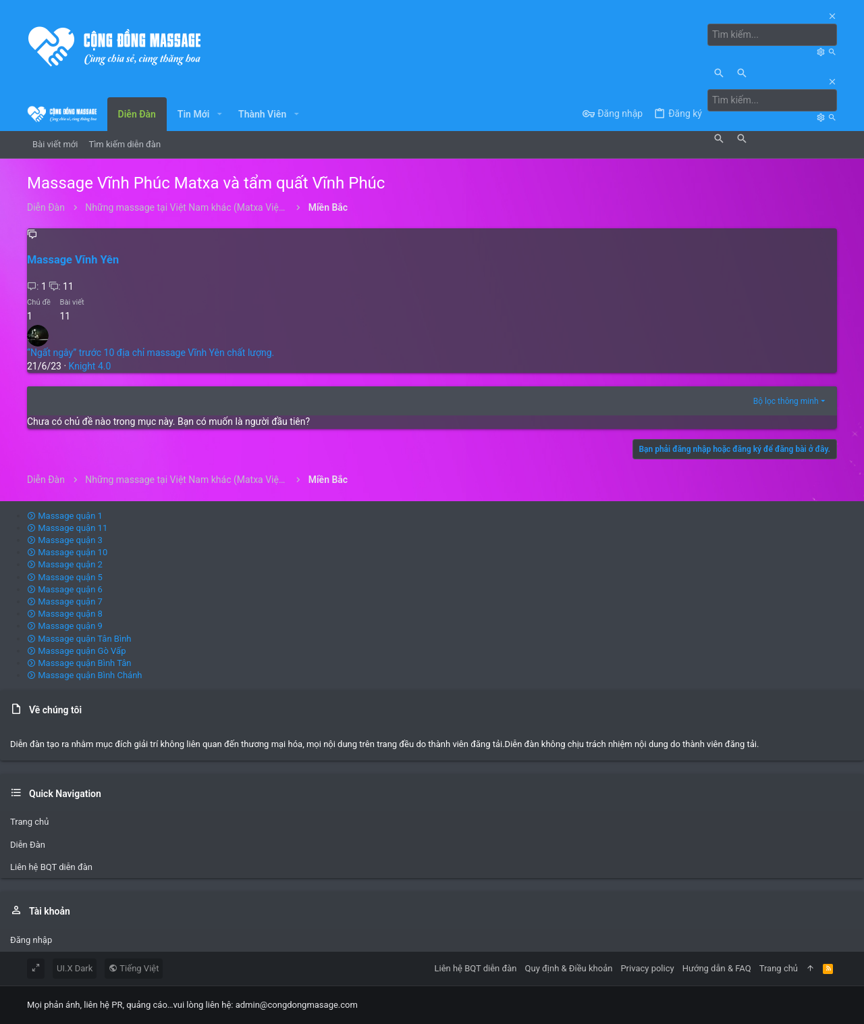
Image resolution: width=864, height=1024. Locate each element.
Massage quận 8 (65, 614)
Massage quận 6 (65, 589)
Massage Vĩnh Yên (73, 259)
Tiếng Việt (134, 968)
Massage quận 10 (67, 552)
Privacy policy (647, 968)
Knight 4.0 (90, 366)
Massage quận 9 (65, 626)
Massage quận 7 (65, 601)
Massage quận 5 (65, 577)
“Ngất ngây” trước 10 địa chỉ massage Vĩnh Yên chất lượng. (150, 352)
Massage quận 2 (65, 564)
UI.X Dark (74, 968)
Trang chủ (29, 822)
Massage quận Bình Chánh (84, 675)
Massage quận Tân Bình (79, 639)
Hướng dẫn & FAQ (716, 968)
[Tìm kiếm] (772, 35)
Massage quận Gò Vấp (76, 651)
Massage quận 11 (67, 528)
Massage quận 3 (65, 540)
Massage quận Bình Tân (79, 663)
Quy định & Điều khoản (569, 968)
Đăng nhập (31, 940)
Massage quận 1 (65, 516)
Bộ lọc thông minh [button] (786, 401)
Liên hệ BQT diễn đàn (51, 867)
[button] (219, 114)
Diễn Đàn (27, 845)
